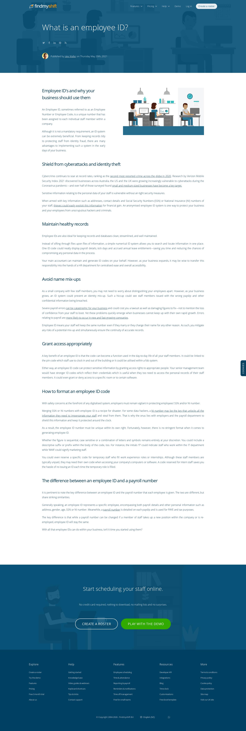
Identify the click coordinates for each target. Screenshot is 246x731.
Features (134, 7)
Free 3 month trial (36, 694)
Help (164, 7)
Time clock (164, 688)
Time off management (123, 694)
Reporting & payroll (121, 683)
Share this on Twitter (43, 42)
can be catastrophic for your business (86, 308)
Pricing (150, 7)
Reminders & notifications (124, 688)
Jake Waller (70, 56)
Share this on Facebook (49, 42)
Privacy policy (206, 677)
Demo (178, 7)
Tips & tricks (73, 694)
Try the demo (34, 677)
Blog (161, 683)
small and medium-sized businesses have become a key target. (147, 185)
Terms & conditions (209, 672)
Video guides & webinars (78, 683)
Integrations (165, 677)
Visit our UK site (207, 699)
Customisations (166, 694)
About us (33, 699)
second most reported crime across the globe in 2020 (140, 176)
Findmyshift (80, 716)
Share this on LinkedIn (54, 42)
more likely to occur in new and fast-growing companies (97, 317)
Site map (204, 694)
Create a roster (206, 7)
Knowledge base (75, 677)
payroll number (111, 509)
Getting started (74, 672)
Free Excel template (168, 699)
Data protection (207, 688)
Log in (189, 7)
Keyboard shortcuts (76, 688)
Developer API (166, 672)
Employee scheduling (122, 672)
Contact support (75, 699)
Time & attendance (121, 677)
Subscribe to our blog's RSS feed (65, 42)
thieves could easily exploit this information (78, 205)
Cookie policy (206, 683)
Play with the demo (146, 624)
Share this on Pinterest (60, 42)
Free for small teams (122, 699)
